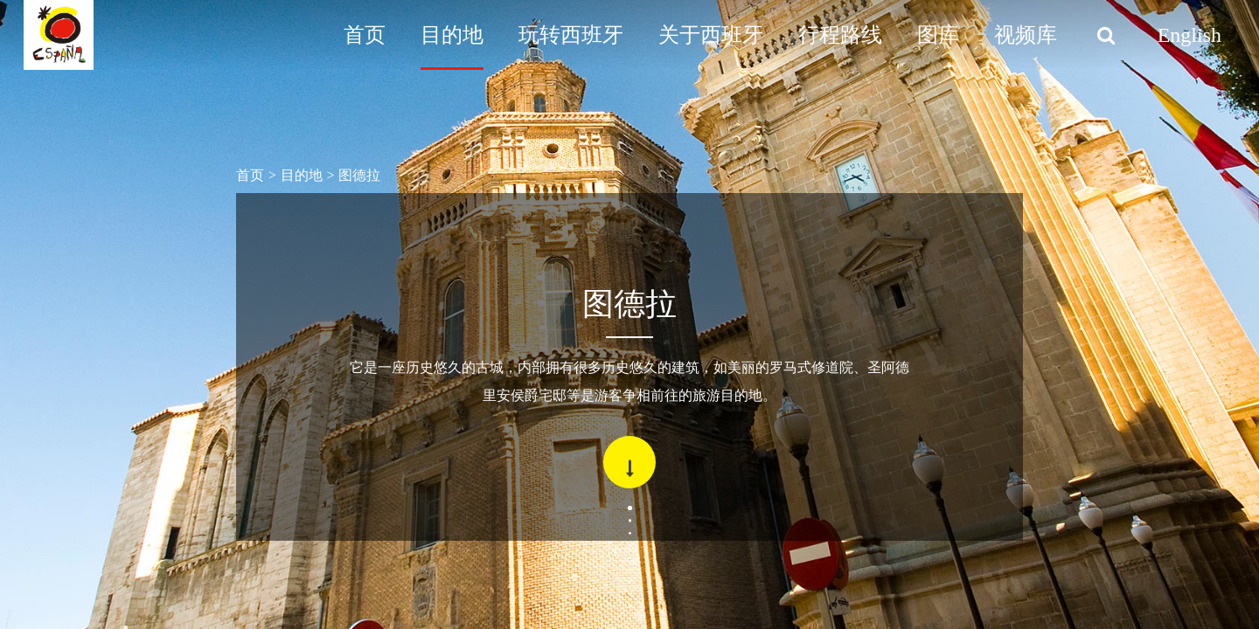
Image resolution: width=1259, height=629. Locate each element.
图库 (938, 35)
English (1189, 35)
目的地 (452, 35)
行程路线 (840, 35)
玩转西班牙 (570, 35)
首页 (365, 35)
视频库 (1025, 35)
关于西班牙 (710, 35)
